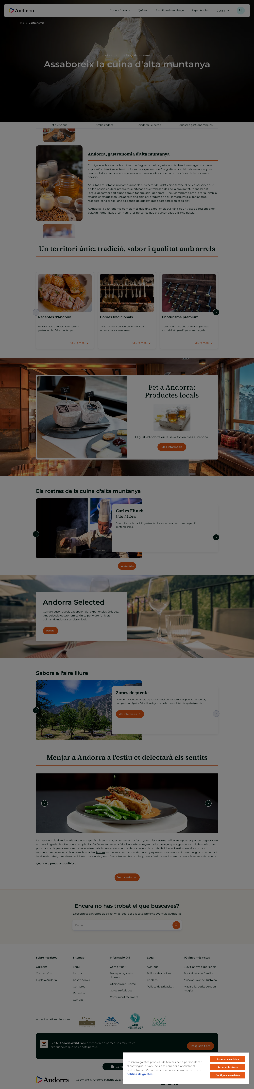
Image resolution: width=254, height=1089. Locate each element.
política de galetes (139, 1074)
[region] (186, 1068)
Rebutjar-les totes (228, 1067)
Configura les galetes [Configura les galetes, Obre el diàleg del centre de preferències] (228, 1075)
